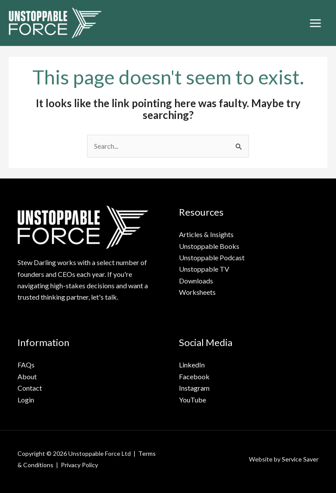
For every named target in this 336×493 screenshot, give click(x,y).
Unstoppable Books (209, 246)
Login (26, 399)
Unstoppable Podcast (212, 257)
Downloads (196, 280)
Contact (30, 388)
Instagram (194, 388)
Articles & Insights (206, 234)
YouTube (192, 399)
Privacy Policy (79, 465)
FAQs (26, 364)
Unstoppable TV (204, 269)
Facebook (194, 376)
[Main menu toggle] (315, 23)
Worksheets (197, 292)
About (27, 376)
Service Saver (300, 459)
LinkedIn (192, 364)
